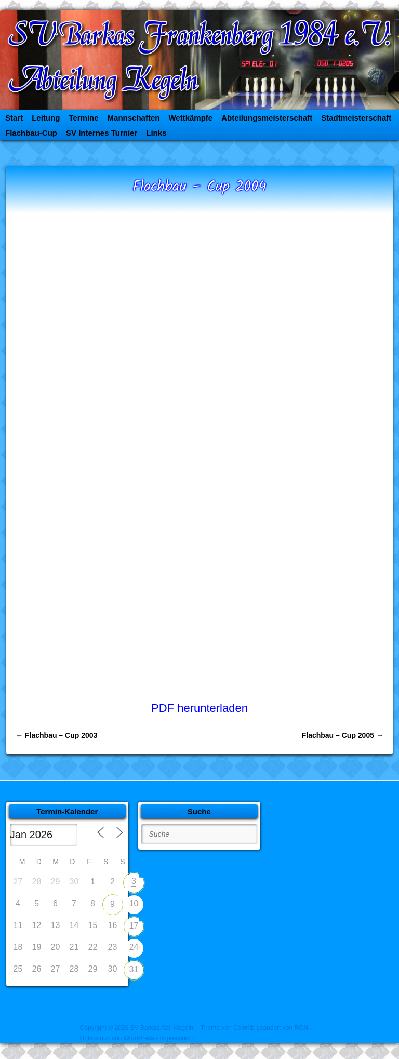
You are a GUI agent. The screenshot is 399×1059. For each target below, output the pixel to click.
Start (14, 117)
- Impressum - (175, 1038)
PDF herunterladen (199, 707)
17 (134, 925)
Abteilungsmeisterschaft (266, 117)
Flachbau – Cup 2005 (342, 735)
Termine (83, 117)
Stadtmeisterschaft (356, 117)
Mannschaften (134, 117)
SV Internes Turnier (101, 132)
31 (134, 969)
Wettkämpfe (190, 117)
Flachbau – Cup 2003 (56, 735)
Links (156, 132)
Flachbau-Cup (31, 132)
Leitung (46, 117)
